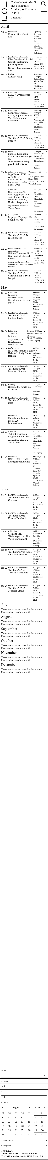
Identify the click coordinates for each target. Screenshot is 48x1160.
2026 (37, 1107)
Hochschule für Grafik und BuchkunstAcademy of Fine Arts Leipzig (24, 7)
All (3, 1086)
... (3, 1075)
